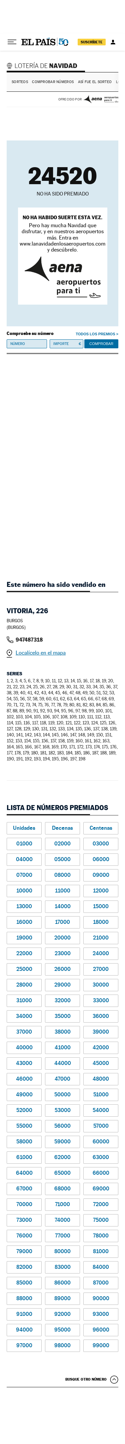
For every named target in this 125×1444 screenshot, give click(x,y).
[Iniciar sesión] (113, 42)
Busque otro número (86, 1379)
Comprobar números (53, 82)
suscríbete (92, 42)
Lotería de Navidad (43, 65)
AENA (101, 99)
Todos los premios (95, 334)
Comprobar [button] (101, 344)
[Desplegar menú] (12, 42)
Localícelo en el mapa (41, 653)
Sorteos (20, 82)
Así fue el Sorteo (95, 82)
